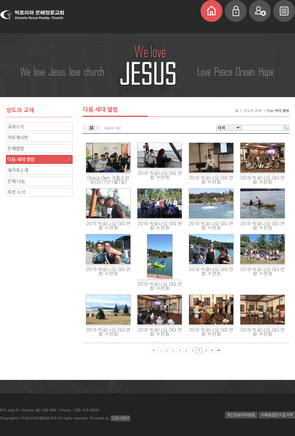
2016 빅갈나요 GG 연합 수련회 (159, 174)
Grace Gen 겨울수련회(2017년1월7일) (108, 179)
